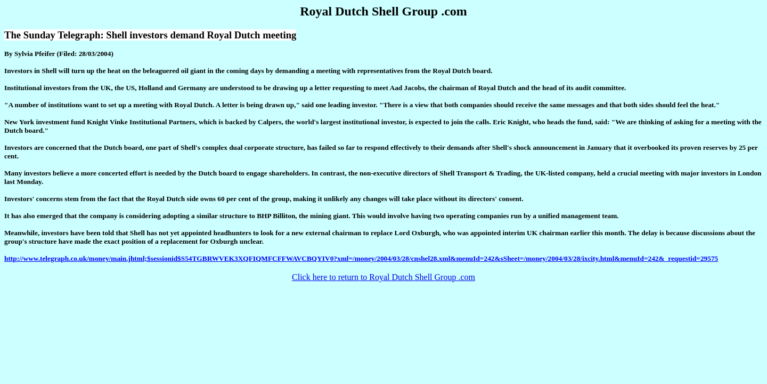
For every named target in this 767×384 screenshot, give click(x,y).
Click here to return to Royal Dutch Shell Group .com (383, 277)
